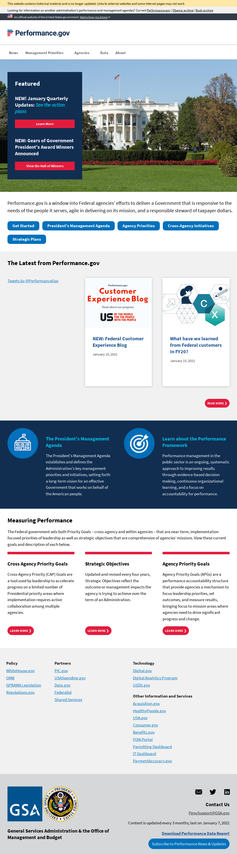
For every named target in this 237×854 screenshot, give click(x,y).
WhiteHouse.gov (20, 670)
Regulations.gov (20, 692)
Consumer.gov (145, 725)
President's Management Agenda (78, 225)
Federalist (63, 692)
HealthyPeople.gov (149, 710)
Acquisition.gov (146, 703)
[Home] (38, 35)
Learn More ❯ (20, 631)
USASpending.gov (70, 678)
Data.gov (62, 685)
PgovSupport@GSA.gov (209, 813)
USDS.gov (141, 685)
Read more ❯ (217, 403)
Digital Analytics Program (155, 678)
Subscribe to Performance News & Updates (189, 844)
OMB (10, 678)
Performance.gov (158, 10)
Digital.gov (142, 670)
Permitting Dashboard (152, 746)
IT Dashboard (144, 753)
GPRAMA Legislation (23, 685)
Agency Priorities (138, 225)
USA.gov (140, 717)
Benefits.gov (144, 732)
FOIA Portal (143, 739)
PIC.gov (61, 670)
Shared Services (68, 699)
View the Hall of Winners (44, 166)
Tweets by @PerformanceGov (33, 281)
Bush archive (204, 10)
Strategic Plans (26, 239)
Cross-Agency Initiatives (191, 225)
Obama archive (183, 10)
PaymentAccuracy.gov (152, 761)
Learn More (45, 124)
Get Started (23, 225)
